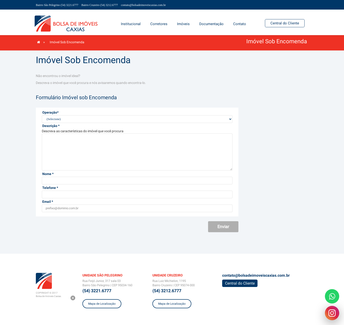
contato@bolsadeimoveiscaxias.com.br (143, 5)
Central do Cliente (284, 23)
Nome (48, 174)
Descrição (50, 126)
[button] (183, 24)
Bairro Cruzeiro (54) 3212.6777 (99, 5)
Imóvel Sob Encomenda (67, 42)
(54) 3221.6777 (96, 290)
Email (47, 202)
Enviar (223, 226)
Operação (50, 112)
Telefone (50, 188)
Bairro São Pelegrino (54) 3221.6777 (57, 5)
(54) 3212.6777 (166, 290)
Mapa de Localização (102, 303)
